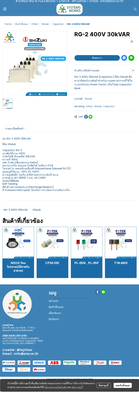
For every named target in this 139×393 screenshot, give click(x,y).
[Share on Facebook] (86, 117)
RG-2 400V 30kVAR (16, 210)
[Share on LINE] (90, 117)
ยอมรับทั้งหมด (123, 385)
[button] (135, 9)
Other (34, 24)
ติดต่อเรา (97, 58)
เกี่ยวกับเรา (55, 313)
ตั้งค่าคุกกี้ (104, 385)
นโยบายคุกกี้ (77, 387)
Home (8, 24)
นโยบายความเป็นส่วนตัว (55, 387)
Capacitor (58, 24)
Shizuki (45, 24)
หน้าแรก (53, 301)
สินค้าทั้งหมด (21, 24)
